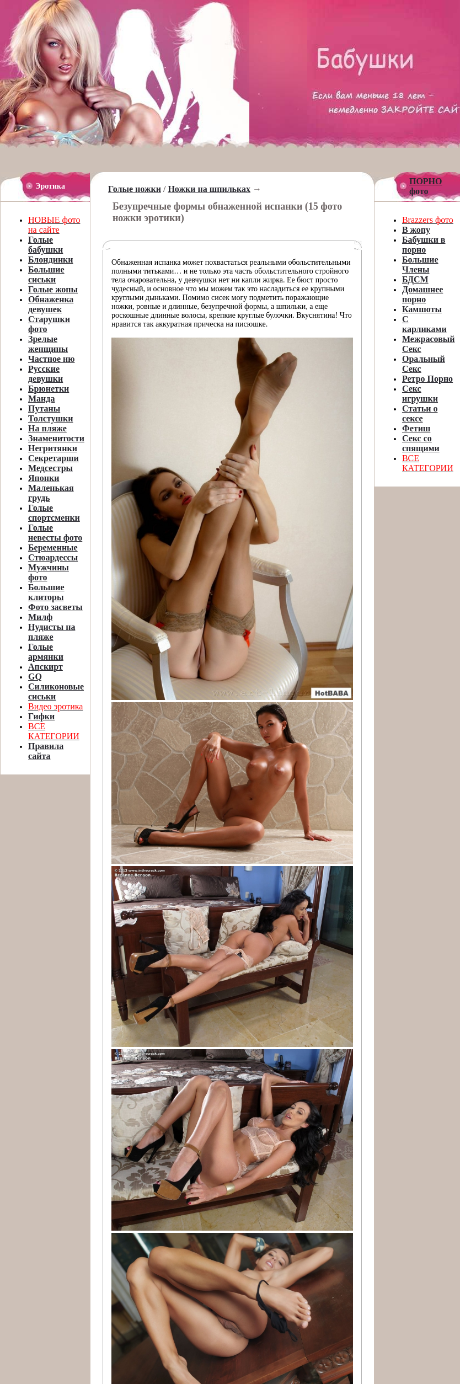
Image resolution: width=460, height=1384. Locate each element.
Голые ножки (134, 189)
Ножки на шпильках (209, 189)
